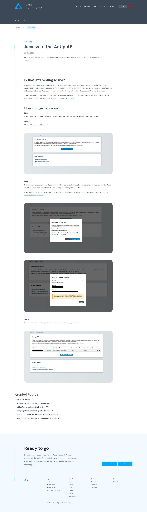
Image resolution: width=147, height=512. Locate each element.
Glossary (17, 28)
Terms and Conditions (53, 490)
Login (123, 6)
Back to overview (20, 20)
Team (95, 6)
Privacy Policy (51, 485)
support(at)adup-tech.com (33, 195)
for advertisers (109, 464)
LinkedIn (116, 482)
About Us (72, 479)
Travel (71, 485)
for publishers (125, 464)
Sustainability (73, 496)
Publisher (94, 485)
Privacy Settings (52, 487)
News (70, 487)
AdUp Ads (103, 6)
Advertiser (94, 482)
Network (87, 6)
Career (71, 490)
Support (112, 6)
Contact (71, 493)
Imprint (49, 482)
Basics (71, 98)
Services (78, 6)
